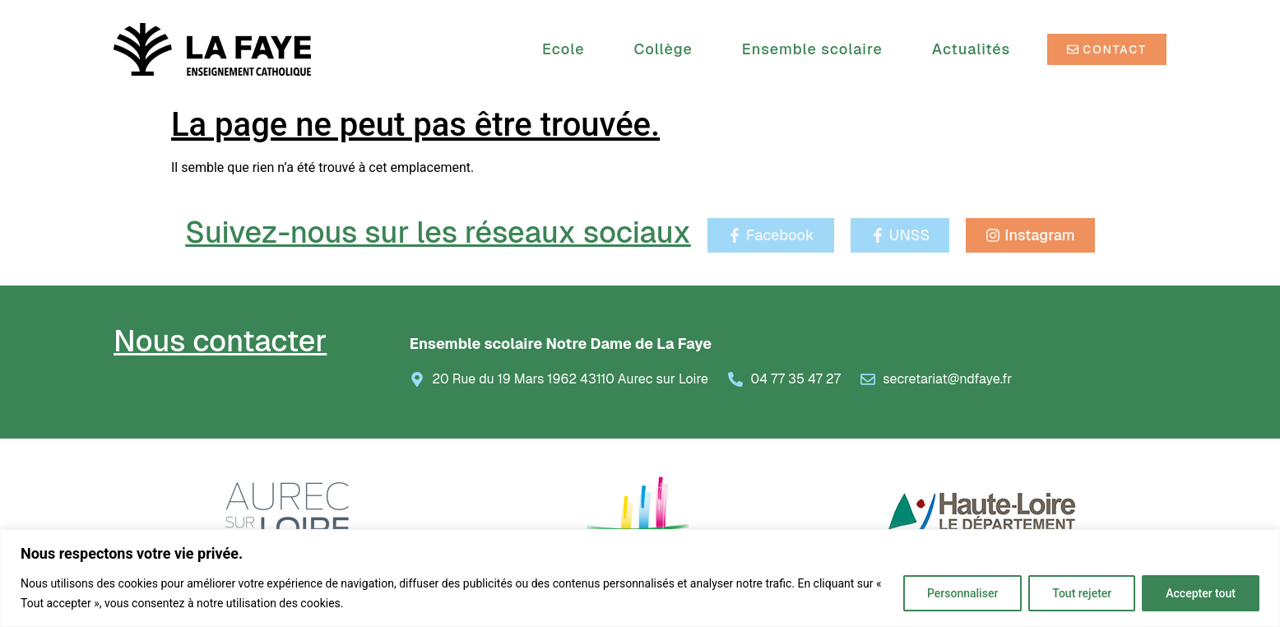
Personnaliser (962, 593)
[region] (640, 578)
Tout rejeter (1081, 593)
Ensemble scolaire (816, 48)
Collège (667, 48)
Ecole (567, 48)
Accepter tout (1201, 593)
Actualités (971, 48)
